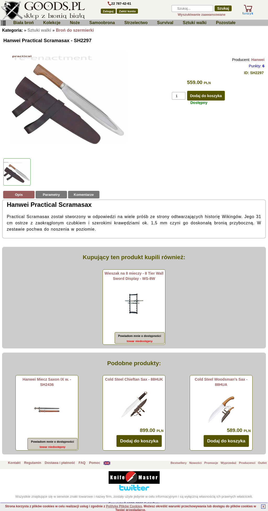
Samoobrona (102, 22)
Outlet (262, 462)
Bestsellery (179, 462)
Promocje (211, 462)
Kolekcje (51, 22)
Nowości (195, 462)
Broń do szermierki (75, 30)
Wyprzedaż (228, 462)
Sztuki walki (194, 22)
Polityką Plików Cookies (124, 506)
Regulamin (32, 463)
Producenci (247, 462)
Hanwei (257, 60)
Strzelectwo (136, 22)
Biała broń (23, 22)
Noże (75, 22)
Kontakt (14, 463)
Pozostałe (226, 22)
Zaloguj (108, 11)
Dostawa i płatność (60, 463)
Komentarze (84, 195)
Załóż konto (127, 11)
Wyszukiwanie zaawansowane (202, 14)
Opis (19, 195)
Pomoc (94, 463)
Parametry (51, 195)
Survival (165, 22)
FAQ (82, 463)
